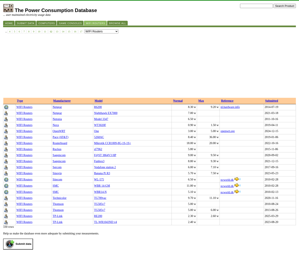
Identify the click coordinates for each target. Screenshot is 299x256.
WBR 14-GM (102, 185)
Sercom (57, 167)
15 (69, 31)
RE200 (98, 216)
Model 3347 (101, 119)
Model (99, 100)
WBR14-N (100, 192)
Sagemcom (59, 155)
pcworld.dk (227, 179)
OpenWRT (59, 131)
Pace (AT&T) (61, 137)
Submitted (271, 100)
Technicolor (60, 198)
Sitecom (57, 179)
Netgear (57, 107)
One (96, 131)
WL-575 (99, 179)
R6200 (98, 107)
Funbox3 (99, 161)
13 (57, 31)
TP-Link (57, 216)
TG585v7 (99, 204)
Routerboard (60, 143)
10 (39, 31)
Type (20, 100)
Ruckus (57, 149)
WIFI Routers (24, 107)
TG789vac (100, 198)
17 (81, 31)
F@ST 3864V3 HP (105, 155)
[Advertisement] (149, 67)
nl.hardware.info (230, 107)
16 (75, 31)
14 (63, 31)
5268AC (99, 137)
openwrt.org (228, 131)
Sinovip (57, 173)
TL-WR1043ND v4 (105, 222)
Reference (227, 100)
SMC (56, 185)
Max (201, 100)
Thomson (58, 204)
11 (45, 31)
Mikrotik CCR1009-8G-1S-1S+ (112, 143)
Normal (178, 100)
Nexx (56, 125)
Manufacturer (62, 100)
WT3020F (100, 125)
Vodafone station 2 (105, 167)
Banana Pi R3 (102, 173)
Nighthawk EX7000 (105, 113)
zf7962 (98, 149)
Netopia (57, 119)
